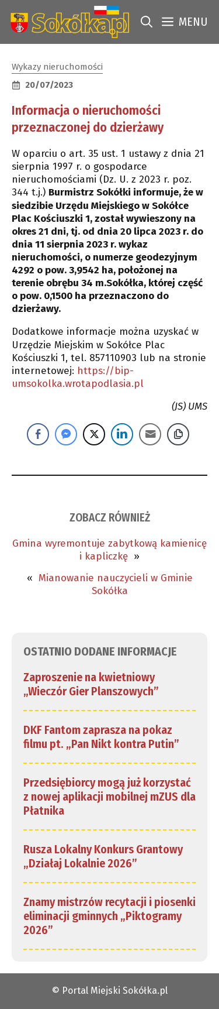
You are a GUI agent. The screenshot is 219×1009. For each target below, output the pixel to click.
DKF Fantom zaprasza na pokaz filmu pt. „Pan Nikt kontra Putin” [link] (101, 737)
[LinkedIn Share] (122, 434)
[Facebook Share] (38, 434)
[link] (67, 22)
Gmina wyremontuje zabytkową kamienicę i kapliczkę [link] (109, 549)
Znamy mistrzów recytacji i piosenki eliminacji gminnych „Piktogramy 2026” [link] (109, 916)
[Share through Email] (150, 434)
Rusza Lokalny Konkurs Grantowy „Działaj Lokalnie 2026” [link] (103, 856)
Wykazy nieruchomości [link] (57, 66)
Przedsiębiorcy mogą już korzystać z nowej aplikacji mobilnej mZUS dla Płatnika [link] (109, 796)
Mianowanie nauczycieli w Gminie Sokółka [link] (116, 584)
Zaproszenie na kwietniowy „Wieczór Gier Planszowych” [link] (91, 684)
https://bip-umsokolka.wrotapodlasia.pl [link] (78, 377)
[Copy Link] (178, 434)
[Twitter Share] (94, 434)
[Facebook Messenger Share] (66, 434)
